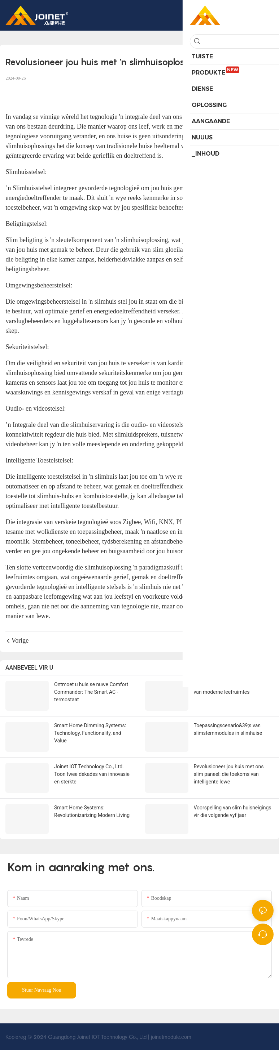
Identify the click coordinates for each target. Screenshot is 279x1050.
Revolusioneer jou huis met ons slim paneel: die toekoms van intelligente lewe (229, 774)
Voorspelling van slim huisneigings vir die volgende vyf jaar (232, 811)
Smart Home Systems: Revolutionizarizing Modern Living (92, 811)
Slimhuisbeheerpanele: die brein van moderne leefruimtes (229, 688)
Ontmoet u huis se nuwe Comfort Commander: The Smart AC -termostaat (91, 692)
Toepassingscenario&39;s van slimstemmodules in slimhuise (228, 729)
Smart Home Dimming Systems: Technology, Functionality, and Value (90, 733)
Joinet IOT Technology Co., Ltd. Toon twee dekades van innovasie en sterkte (92, 774)
